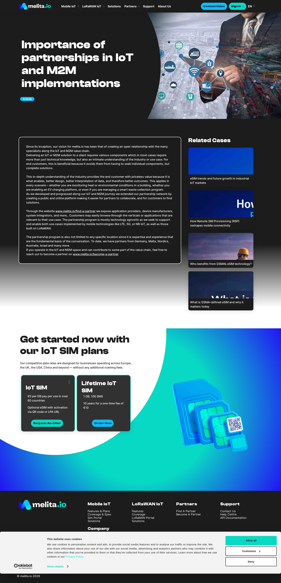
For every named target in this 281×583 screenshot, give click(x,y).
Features (137, 511)
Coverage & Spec (99, 514)
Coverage (138, 514)
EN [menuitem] (250, 6)
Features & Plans (99, 511)
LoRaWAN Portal (143, 518)
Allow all (251, 550)
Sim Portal (95, 518)
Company (98, 528)
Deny (251, 571)
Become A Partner (188, 514)
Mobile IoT (68, 6)
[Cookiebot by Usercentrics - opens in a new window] (23, 576)
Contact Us (228, 511)
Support (148, 6)
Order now (102, 423)
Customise (251, 560)
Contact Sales (214, 6)
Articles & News (98, 539)
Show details (55, 575)
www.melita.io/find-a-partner (75, 211)
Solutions (114, 6)
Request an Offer (47, 423)
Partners (130, 6)
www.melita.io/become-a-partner (95, 254)
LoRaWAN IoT (91, 6)
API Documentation (233, 518)
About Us (164, 6)
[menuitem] (255, 6)
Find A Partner (186, 511)
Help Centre (228, 514)
